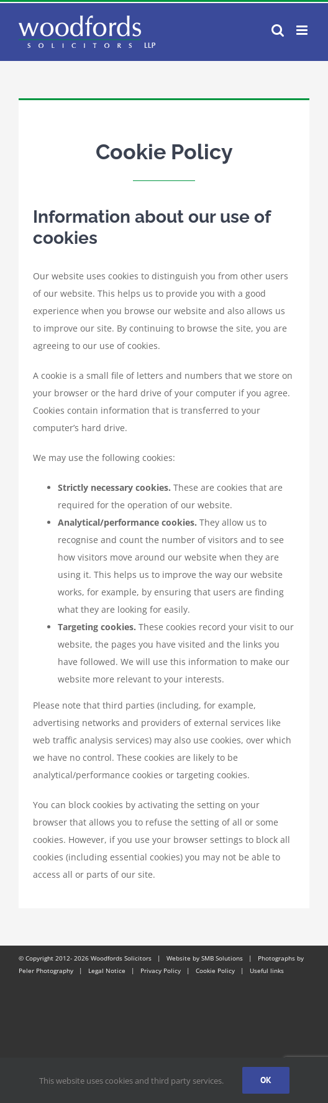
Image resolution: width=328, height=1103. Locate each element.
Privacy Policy (160, 970)
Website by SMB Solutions (204, 958)
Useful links (267, 970)
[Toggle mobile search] (277, 30)
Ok (265, 1080)
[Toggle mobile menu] (302, 30)
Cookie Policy (215, 970)
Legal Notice (106, 970)
